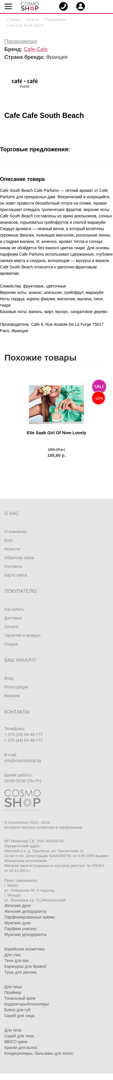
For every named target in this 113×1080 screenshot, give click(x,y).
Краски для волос (20, 1047)
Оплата (11, 626)
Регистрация (16, 687)
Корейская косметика (24, 949)
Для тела (12, 1030)
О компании (15, 531)
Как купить (14, 609)
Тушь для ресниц (20, 972)
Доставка (13, 618)
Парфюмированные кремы (29, 917)
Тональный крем (19, 998)
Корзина (12, 695)
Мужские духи (17, 923)
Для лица (13, 986)
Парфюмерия (20, 41)
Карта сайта (15, 575)
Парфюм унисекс (20, 928)
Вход (9, 678)
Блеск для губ (17, 1010)
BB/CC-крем (15, 1041)
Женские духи (17, 905)
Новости (12, 549)
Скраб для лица (19, 1015)
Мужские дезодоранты (25, 934)
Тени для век (16, 960)
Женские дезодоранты (25, 911)
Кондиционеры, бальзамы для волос (39, 1053)
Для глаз (12, 954)
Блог (8, 540)
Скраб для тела (19, 1036)
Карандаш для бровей (25, 966)
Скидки (11, 644)
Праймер (12, 992)
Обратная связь (19, 557)
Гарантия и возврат (22, 635)
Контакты (13, 566)
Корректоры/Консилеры (26, 1004)
